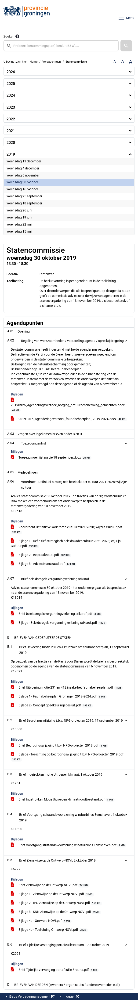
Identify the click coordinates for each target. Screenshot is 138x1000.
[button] (126, 45)
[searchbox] (61, 45)
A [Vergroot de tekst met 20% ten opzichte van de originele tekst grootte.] (122, 61)
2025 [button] (11, 83)
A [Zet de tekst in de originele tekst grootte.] (114, 61)
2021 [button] (11, 131)
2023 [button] (11, 107)
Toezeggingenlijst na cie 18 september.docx (51, 458)
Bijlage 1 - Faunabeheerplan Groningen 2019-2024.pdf (59, 696)
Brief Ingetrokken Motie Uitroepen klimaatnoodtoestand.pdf (63, 799)
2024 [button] (11, 95)
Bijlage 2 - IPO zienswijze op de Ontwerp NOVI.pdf (56, 903)
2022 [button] (11, 119)
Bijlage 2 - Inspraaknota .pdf (41, 555)
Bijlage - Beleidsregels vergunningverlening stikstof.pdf (59, 623)
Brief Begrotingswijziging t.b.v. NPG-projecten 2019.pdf (59, 745)
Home (33, 61)
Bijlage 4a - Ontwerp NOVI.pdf (41, 921)
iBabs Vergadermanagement (31, 996)
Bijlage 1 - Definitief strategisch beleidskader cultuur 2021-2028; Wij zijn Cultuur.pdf (66, 543)
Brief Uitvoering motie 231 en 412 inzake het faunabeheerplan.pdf (67, 688)
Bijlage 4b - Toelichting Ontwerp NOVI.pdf (49, 930)
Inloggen (70, 996)
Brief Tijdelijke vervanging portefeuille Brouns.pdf (55, 970)
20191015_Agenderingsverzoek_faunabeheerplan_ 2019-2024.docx (69, 419)
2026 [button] (11, 72)
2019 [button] (11, 154)
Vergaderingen (51, 61)
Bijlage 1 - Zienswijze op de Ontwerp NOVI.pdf (52, 894)
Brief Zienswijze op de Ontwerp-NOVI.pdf (50, 885)
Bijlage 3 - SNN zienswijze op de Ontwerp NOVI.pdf (56, 912)
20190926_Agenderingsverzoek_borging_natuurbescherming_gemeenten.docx (68, 405)
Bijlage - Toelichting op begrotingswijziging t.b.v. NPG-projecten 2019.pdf (67, 757)
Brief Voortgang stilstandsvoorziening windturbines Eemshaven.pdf (68, 845)
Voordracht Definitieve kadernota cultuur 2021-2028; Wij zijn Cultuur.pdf (66, 529)
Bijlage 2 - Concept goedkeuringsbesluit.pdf (52, 705)
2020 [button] (11, 142)
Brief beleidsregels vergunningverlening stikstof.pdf (56, 614)
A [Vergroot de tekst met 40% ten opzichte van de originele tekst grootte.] (130, 62)
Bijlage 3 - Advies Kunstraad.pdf (43, 564)
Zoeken (9, 36)
